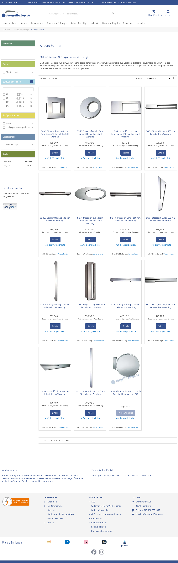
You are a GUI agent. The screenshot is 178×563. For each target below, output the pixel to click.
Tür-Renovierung (55, 506)
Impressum (96, 518)
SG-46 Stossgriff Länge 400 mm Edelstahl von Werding (90, 306)
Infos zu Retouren (55, 518)
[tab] (18, 43)
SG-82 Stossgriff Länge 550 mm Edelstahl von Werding (125, 306)
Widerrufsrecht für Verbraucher (106, 506)
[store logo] (23, 14)
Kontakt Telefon (98, 526)
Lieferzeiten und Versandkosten (106, 514)
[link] (171, 14)
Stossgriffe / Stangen (22, 30)
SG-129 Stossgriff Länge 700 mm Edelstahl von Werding (55, 306)
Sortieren (138, 78)
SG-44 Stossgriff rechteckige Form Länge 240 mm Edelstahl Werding (125, 134)
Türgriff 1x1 (52, 501)
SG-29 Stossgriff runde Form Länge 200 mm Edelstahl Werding (90, 134)
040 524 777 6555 (152, 510)
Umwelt (50, 522)
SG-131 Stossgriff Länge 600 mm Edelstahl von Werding (125, 219)
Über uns (51, 510)
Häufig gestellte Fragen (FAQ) (60, 514)
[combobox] (82, 13)
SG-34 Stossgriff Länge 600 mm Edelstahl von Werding (160, 219)
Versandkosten (63, 167)
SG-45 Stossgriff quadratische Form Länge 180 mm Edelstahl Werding (55, 134)
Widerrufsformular (100, 510)
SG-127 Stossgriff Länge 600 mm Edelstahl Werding (55, 219)
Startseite (6, 30)
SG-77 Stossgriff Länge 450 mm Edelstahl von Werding (160, 306)
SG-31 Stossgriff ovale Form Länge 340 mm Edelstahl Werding (90, 221)
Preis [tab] (5, 154)
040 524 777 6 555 (128, 2)
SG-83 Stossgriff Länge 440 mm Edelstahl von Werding (55, 392)
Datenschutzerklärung (101, 531)
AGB (93, 501)
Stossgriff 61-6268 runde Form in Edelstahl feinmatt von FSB (125, 392)
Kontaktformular (99, 522)
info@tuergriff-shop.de (153, 514)
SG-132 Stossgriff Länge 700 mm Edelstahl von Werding (90, 392)
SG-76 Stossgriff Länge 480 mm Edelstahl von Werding (160, 132)
